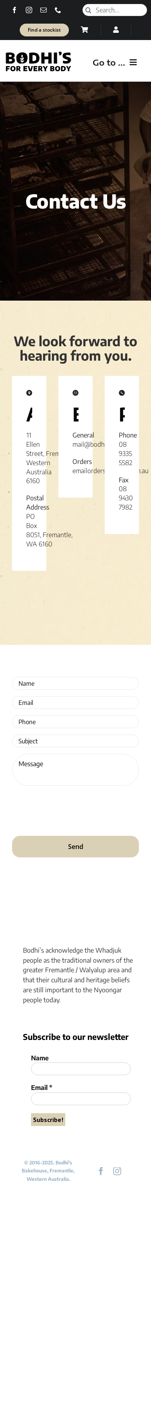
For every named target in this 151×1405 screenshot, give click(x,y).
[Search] (89, 10)
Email (41, 1088)
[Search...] (115, 10)
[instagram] (29, 10)
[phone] (58, 10)
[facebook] (14, 10)
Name (40, 1058)
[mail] (43, 10)
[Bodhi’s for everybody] (38, 54)
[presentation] (73, 807)
